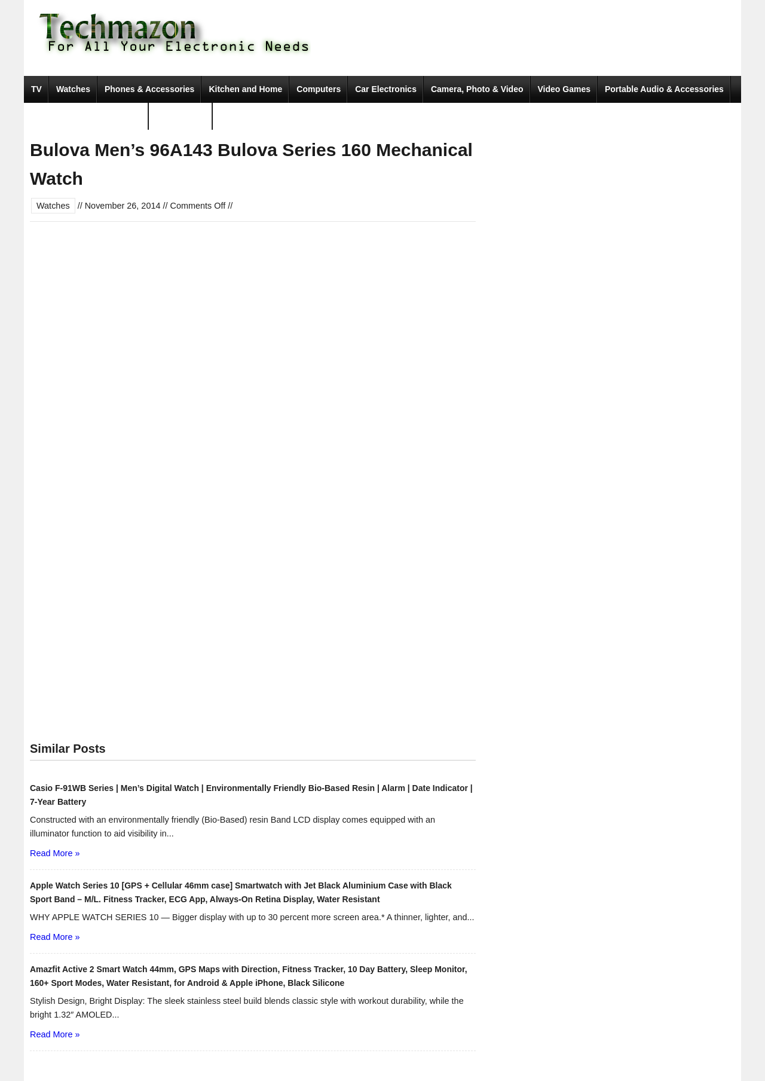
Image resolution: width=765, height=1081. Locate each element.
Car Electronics (386, 89)
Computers (318, 89)
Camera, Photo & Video (477, 89)
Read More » (54, 853)
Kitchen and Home (245, 89)
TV (36, 89)
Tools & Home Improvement (86, 116)
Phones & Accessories (149, 89)
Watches (73, 89)
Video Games (564, 89)
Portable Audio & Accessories (664, 89)
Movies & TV (181, 116)
